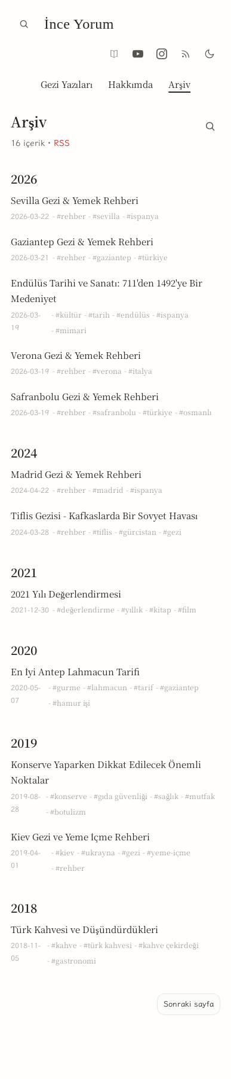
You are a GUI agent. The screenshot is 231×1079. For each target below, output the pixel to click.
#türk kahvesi (108, 945)
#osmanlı (195, 412)
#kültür (69, 314)
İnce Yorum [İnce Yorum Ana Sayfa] (79, 24)
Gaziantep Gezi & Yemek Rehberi (82, 241)
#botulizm (68, 811)
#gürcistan (137, 531)
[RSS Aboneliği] (185, 54)
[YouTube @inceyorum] (138, 54)
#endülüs (133, 314)
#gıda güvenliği (120, 796)
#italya (140, 370)
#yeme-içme (168, 852)
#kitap (160, 609)
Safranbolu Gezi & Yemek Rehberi (85, 396)
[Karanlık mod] (209, 54)
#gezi (172, 531)
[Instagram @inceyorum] (162, 54)
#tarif (143, 687)
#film (187, 609)
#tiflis (102, 531)
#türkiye (153, 257)
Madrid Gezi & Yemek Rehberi (76, 474)
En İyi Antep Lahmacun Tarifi (75, 671)
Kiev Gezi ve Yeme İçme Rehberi (80, 836)
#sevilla (106, 216)
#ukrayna (98, 852)
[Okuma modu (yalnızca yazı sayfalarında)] (114, 54)
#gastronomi (73, 960)
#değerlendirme (86, 609)
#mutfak (200, 796)
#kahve (64, 945)
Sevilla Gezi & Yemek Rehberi (74, 200)
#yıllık (132, 609)
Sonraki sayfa (189, 1003)
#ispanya (143, 216)
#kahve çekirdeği (168, 945)
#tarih (99, 314)
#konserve (68, 796)
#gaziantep (112, 257)
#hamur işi (72, 702)
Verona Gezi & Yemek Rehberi (76, 355)
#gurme (67, 687)
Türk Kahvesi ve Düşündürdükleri (84, 929)
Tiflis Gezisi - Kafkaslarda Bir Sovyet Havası (104, 515)
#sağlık (166, 796)
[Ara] (24, 24)
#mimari (71, 330)
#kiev (65, 852)
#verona (107, 370)
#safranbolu (114, 412)
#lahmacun (107, 687)
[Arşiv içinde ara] (210, 124)
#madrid (108, 489)
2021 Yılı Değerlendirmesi (66, 593)
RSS (62, 143)
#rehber (71, 216)
